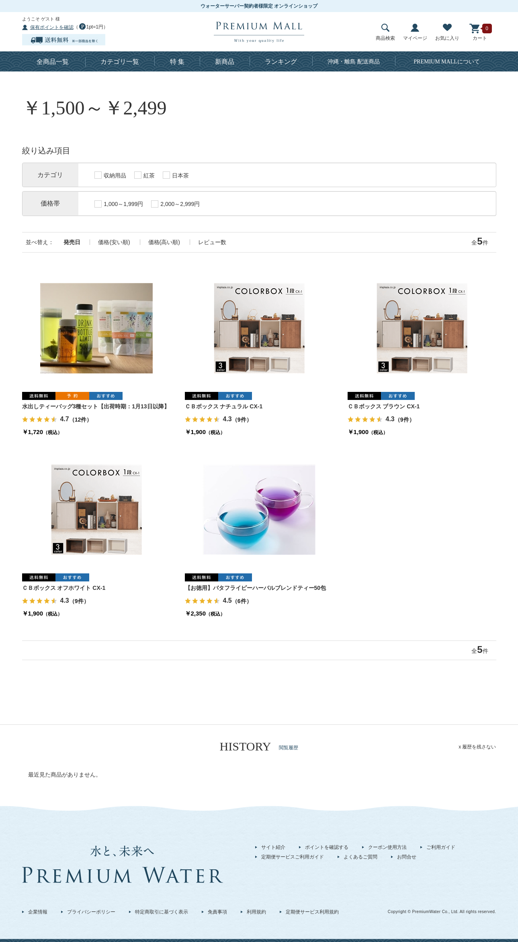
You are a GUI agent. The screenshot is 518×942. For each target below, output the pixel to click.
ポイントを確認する (326, 847)
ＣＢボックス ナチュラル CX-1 (224, 406)
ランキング (281, 61)
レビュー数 (212, 242)
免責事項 (217, 912)
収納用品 (110, 175)
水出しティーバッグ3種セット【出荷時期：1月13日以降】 (96, 406)
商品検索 (385, 32)
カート (479, 32)
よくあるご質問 (360, 857)
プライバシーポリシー (91, 912)
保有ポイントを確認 (52, 27)
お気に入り (447, 32)
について (447, 62)
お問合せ (406, 857)
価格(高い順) (164, 242)
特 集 (177, 61)
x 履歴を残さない (477, 747)
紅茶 (144, 175)
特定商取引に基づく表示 (161, 912)
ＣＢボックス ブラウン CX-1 (384, 406)
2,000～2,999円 (175, 204)
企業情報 (37, 912)
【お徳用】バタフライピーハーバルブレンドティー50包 (255, 588)
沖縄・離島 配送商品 (354, 62)
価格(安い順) (114, 242)
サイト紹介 (273, 847)
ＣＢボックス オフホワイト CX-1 (64, 588)
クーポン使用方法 (387, 847)
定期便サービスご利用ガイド (292, 857)
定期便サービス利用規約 (312, 912)
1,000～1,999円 (118, 204)
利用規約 (256, 912)
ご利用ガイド (440, 847)
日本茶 (176, 175)
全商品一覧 (53, 61)
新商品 (224, 61)
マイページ (415, 32)
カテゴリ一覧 (119, 61)
